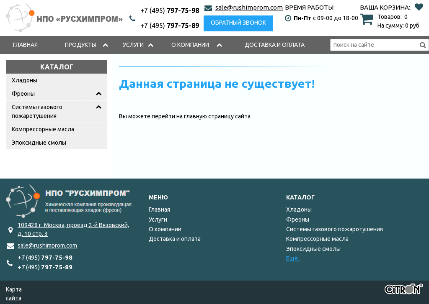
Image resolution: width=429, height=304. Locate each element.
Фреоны (23, 93)
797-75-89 (169, 25)
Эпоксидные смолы (39, 142)
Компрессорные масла (43, 129)
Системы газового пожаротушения (37, 111)
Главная (25, 44)
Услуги (133, 44)
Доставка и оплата (275, 44)
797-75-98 (169, 10)
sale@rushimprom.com (249, 7)
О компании (190, 44)
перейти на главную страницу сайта (201, 116)
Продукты (80, 44)
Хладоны (24, 80)
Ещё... (294, 258)
